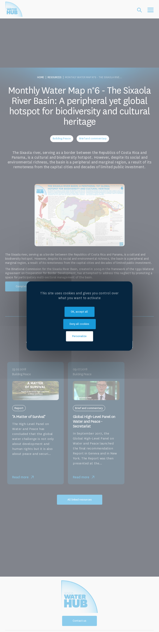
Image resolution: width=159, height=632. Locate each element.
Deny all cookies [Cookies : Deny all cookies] (79, 324)
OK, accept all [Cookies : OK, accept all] (79, 311)
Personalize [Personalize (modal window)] (79, 336)
